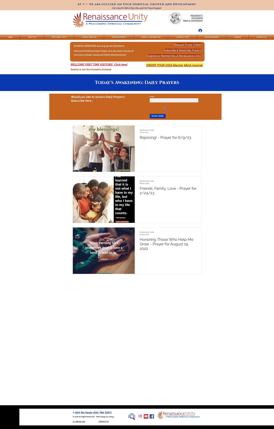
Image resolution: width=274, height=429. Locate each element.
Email (152, 96)
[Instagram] (140, 416)
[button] (91, 69)
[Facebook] (152, 416)
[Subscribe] (158, 116)
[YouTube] (146, 416)
